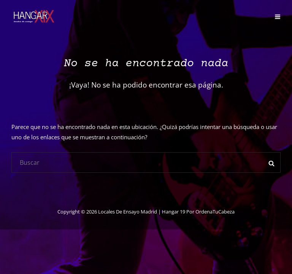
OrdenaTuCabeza (215, 211)
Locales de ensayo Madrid (127, 211)
